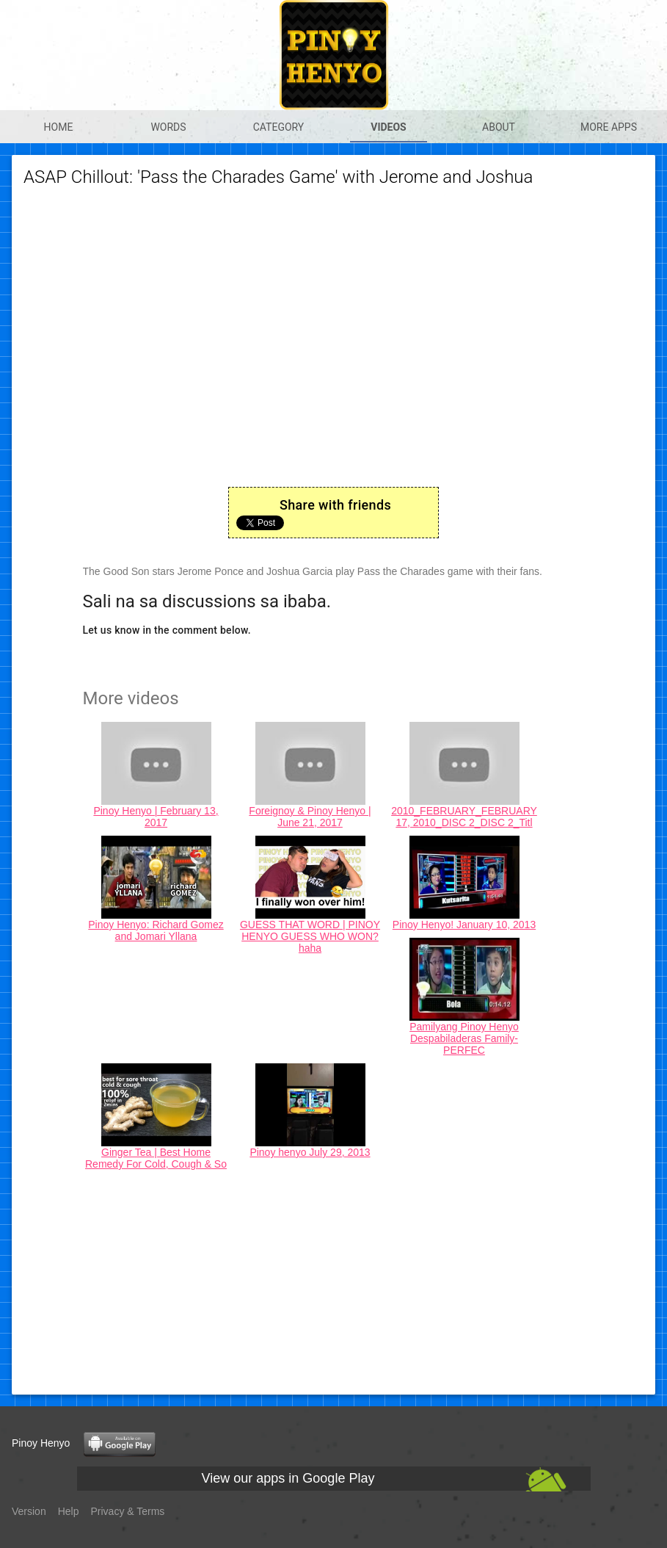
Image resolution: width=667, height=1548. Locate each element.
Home (58, 127)
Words (168, 127)
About (498, 127)
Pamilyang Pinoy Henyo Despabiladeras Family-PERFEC (464, 1038)
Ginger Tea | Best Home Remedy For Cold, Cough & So (156, 1158)
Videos (389, 127)
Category (279, 127)
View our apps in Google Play (288, 1478)
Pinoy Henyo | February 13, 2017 (155, 816)
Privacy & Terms (128, 1511)
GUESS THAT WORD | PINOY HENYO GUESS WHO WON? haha (310, 936)
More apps (608, 127)
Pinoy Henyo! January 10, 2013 (464, 924)
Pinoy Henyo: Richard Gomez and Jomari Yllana (155, 930)
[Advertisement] (334, 1280)
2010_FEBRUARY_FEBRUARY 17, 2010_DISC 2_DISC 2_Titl (464, 816)
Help (68, 1511)
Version (29, 1511)
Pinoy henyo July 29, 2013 (309, 1152)
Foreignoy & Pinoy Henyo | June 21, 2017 (310, 816)
